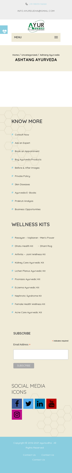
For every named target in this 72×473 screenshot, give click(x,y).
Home (16, 54)
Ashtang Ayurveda (49, 54)
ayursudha (46, 442)
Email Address (22, 344)
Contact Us (29, 454)
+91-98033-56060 (38, 4)
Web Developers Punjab (24, 467)
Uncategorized (29, 54)
